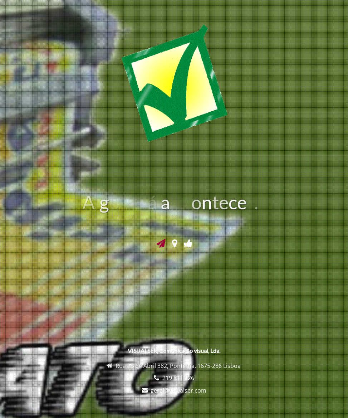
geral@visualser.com (178, 390)
